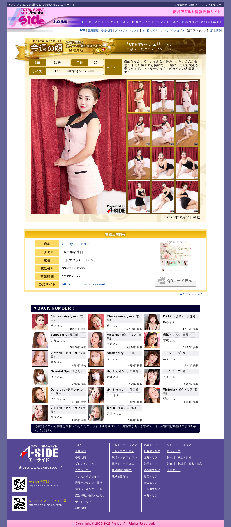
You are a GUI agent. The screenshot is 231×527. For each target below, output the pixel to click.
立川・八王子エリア (179, 444)
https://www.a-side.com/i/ (45, 485)
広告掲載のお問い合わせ (189, 5)
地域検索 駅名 (120, 476)
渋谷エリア (150, 482)
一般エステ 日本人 (123, 451)
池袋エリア (150, 444)
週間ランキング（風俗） (90, 482)
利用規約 (80, 508)
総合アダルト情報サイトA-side (39, 453)
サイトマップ (213, 5)
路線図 (206, 21)
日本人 (124, 21)
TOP (82, 30)
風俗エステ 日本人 (123, 463)
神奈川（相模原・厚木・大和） (186, 463)
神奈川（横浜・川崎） (180, 457)
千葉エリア (173, 470)
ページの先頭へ (193, 293)
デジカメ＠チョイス (172, 30)
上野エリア (150, 457)
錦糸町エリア (152, 470)
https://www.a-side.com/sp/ (46, 505)
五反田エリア (152, 489)
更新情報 (93, 30)
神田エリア (150, 463)
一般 (210, 30)
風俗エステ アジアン (124, 457)
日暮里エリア (152, 451)
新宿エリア (150, 476)
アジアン (110, 21)
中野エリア (150, 495)
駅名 (216, 21)
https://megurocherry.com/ (83, 284)
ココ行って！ (149, 30)
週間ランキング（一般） (90, 489)
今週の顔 (106, 30)
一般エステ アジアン (124, 444)
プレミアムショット (127, 30)
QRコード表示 (179, 281)
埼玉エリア (173, 451)
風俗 (218, 30)
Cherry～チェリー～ (78, 244)
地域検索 (191, 21)
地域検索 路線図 (122, 470)
